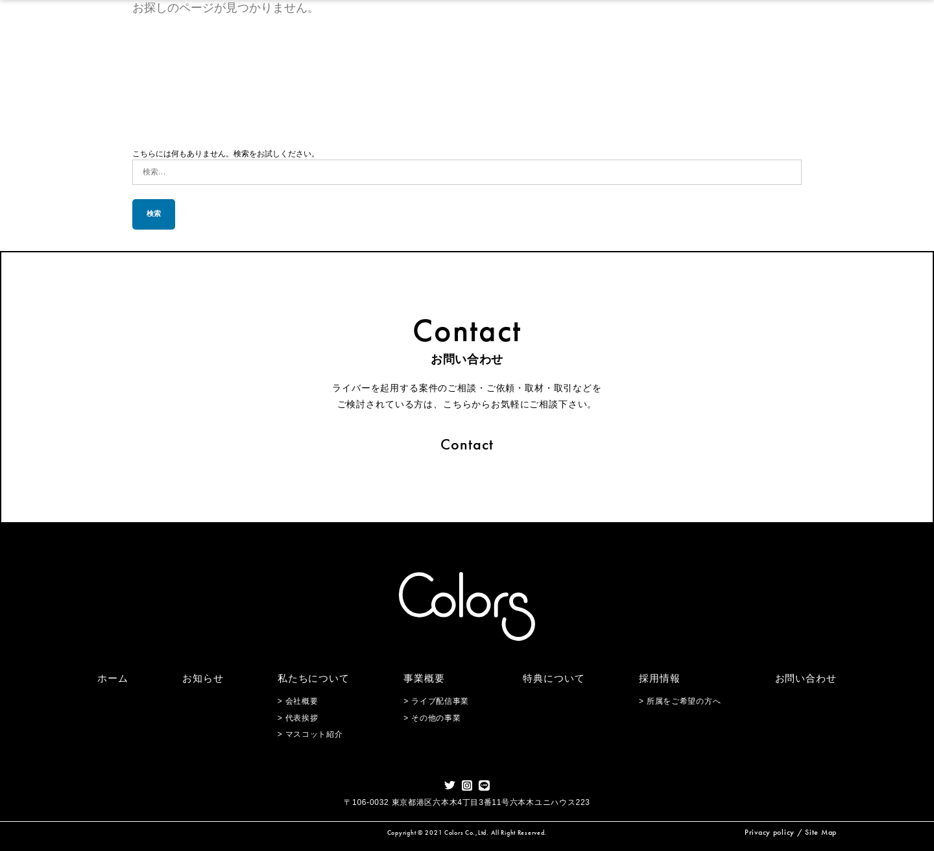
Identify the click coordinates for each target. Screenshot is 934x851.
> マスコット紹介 (310, 734)
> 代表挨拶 (298, 718)
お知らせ (203, 678)
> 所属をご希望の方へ (680, 701)
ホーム (112, 678)
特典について (553, 678)
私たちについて (314, 678)
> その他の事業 (432, 718)
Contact (467, 444)
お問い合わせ (806, 678)
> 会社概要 (298, 701)
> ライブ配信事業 (436, 701)
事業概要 (424, 678)
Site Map (821, 832)
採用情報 (659, 678)
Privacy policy (770, 832)
